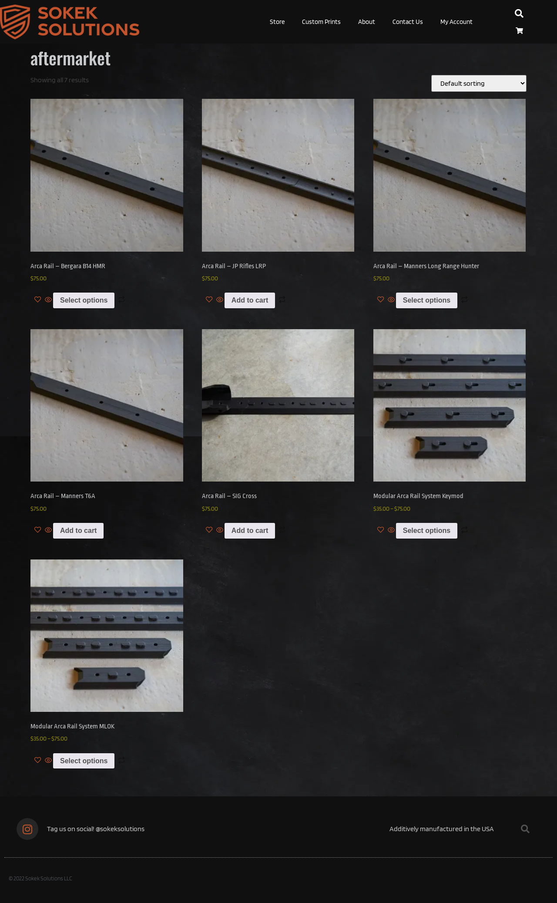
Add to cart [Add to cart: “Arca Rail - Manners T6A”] (78, 530)
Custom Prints (321, 22)
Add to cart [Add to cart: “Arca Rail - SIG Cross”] (250, 530)
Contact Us (408, 22)
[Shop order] (479, 83)
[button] (519, 13)
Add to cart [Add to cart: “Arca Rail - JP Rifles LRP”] (250, 300)
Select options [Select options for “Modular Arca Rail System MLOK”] (83, 761)
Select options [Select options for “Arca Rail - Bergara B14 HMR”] (83, 300)
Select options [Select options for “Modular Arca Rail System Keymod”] (426, 530)
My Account (456, 22)
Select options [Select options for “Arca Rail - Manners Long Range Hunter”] (426, 300)
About (366, 22)
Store (277, 22)
